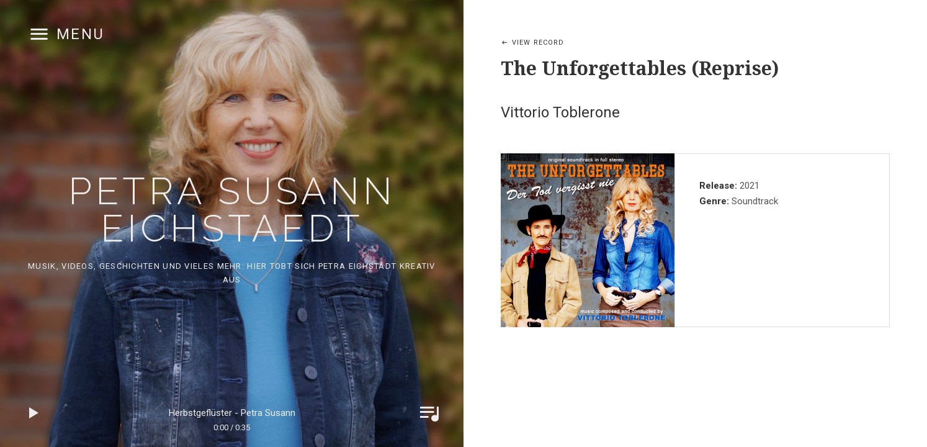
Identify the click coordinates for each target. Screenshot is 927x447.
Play (34, 413)
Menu (80, 34)
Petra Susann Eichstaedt (232, 209)
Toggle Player (429, 413)
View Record (538, 42)
